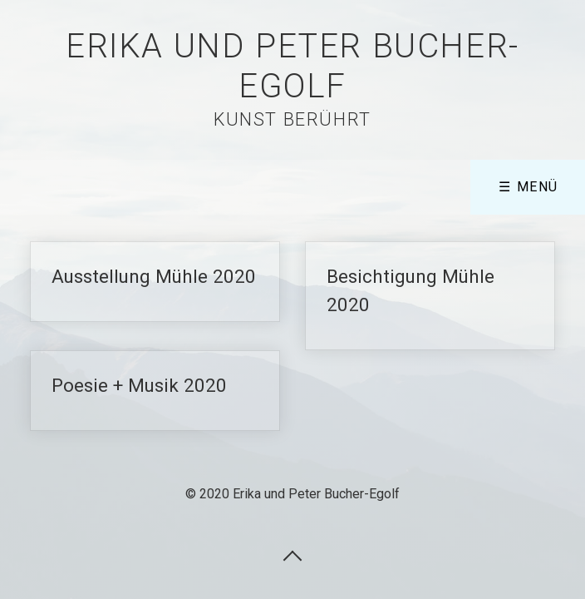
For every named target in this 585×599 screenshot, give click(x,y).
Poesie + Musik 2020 (155, 390)
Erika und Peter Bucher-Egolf (292, 66)
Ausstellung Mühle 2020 (155, 281)
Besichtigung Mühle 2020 (430, 295)
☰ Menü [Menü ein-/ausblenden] (528, 187)
